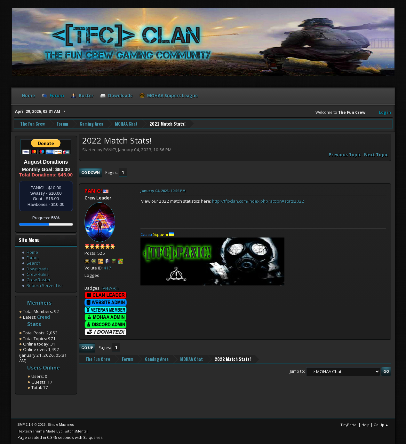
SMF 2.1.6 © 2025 (32, 424)
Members (39, 302)
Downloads (38, 269)
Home (32, 252)
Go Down (90, 172)
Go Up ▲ (381, 424)
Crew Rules (38, 274)
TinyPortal (349, 424)
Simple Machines (61, 424)
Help (366, 424)
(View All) (110, 288)
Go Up (87, 347)
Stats (34, 324)
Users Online (43, 367)
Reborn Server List (45, 285)
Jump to (297, 371)
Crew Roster (39, 280)
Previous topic (345, 155)
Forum (33, 258)
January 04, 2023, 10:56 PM (163, 190)
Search (33, 263)
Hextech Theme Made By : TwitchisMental (53, 431)
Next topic (376, 155)
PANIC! (93, 190)
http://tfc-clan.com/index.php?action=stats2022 (258, 201)
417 (107, 268)
